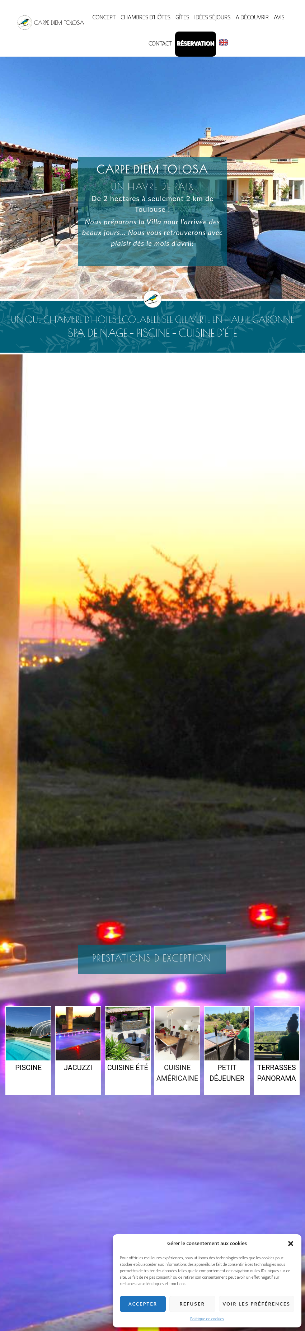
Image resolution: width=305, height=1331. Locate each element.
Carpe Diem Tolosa (50, 22)
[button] (290, 1243)
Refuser (192, 1303)
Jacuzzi (78, 1067)
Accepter (142, 1303)
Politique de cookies (207, 1319)
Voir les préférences (256, 1303)
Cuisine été (127, 1067)
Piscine (28, 1067)
